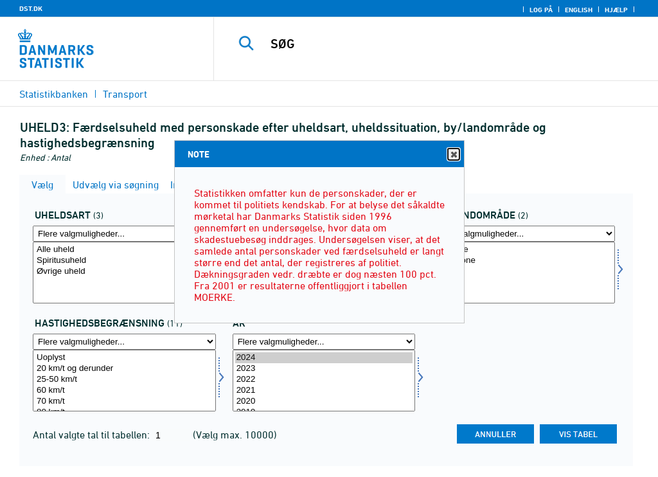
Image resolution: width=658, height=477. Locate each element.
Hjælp (616, 9)
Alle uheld (124, 249)
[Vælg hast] (124, 380)
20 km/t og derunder (124, 368)
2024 (324, 357)
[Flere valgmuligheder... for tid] (324, 342)
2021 (324, 390)
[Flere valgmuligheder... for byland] (523, 234)
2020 (324, 401)
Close (453, 154)
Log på (541, 9)
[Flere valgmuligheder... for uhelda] (124, 234)
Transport (125, 94)
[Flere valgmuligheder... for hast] (124, 342)
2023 (324, 368)
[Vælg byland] (523, 272)
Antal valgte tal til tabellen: (92, 434)
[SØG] (441, 44)
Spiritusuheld (124, 260)
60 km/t (124, 390)
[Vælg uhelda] (124, 272)
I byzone (523, 249)
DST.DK (30, 8)
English (578, 9)
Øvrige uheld (124, 271)
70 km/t (124, 401)
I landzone (523, 260)
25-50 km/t (124, 379)
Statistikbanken (53, 94)
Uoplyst (124, 357)
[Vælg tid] (324, 380)
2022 (324, 379)
